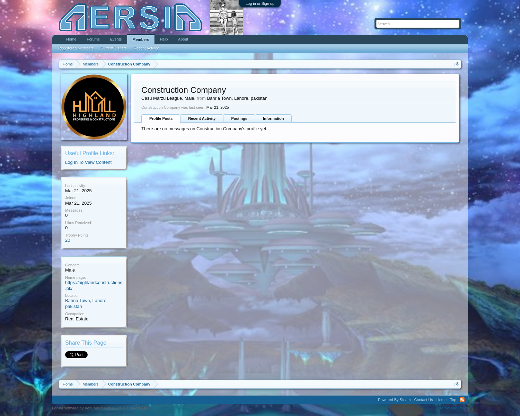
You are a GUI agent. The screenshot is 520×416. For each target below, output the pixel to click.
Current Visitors (113, 48)
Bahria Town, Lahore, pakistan (237, 98)
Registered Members (76, 48)
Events (116, 39)
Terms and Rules (453, 408)
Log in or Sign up (260, 3)
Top (453, 400)
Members (140, 39)
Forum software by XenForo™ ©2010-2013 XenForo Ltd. (100, 408)
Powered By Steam (394, 400)
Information (273, 118)
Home (71, 39)
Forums (93, 39)
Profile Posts (161, 118)
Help (164, 39)
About (183, 39)
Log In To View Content (88, 162)
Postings (239, 118)
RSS (462, 399)
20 (67, 240)
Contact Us (423, 400)
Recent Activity (201, 118)
